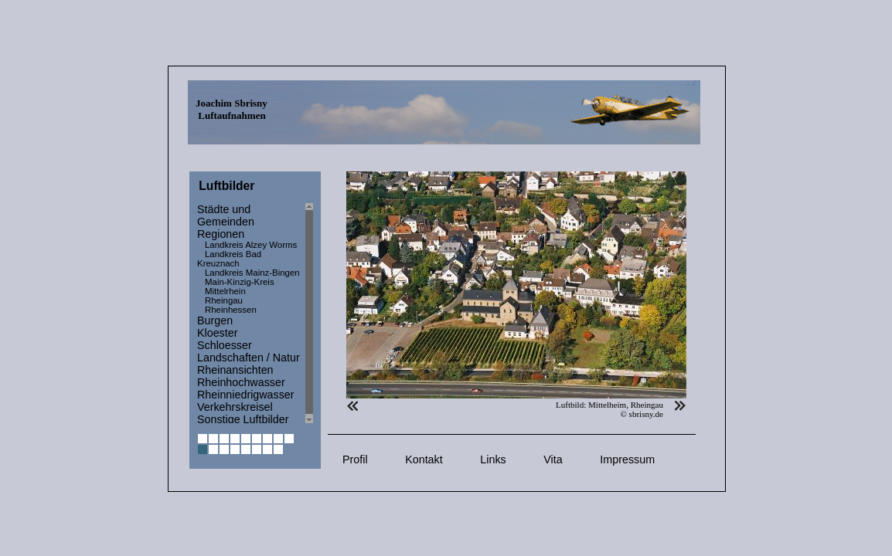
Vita (552, 459)
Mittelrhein (225, 291)
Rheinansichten (235, 370)
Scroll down (309, 419)
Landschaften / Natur (248, 357)
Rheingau (224, 300)
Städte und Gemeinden (225, 215)
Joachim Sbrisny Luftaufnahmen (231, 109)
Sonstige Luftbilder (242, 419)
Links (493, 459)
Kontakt (423, 459)
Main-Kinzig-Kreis (239, 281)
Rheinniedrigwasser (245, 394)
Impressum (627, 459)
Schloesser (224, 345)
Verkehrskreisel (235, 407)
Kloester (217, 333)
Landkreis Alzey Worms (251, 244)
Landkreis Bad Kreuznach (229, 258)
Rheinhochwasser (241, 382)
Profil (355, 459)
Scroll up (309, 206)
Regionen (220, 234)
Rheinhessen (231, 309)
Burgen (215, 320)
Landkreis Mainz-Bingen (252, 272)
